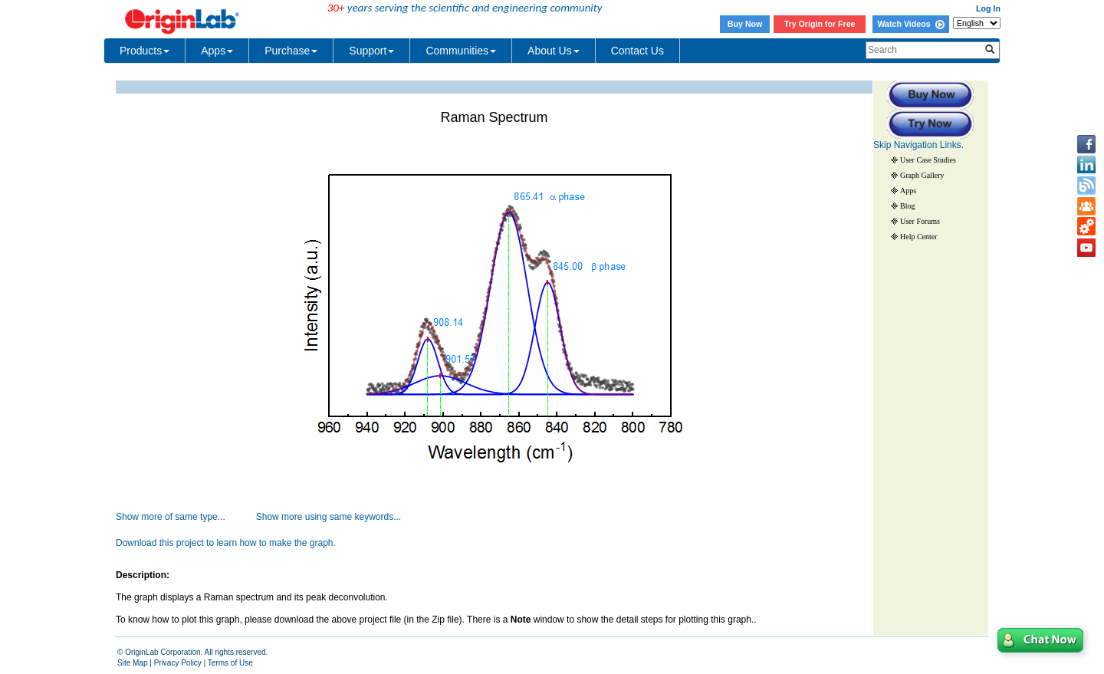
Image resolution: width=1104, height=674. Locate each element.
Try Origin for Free (820, 23)
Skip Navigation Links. (918, 145)
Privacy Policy (178, 663)
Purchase (290, 50)
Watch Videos (910, 23)
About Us (553, 50)
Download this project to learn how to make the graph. (226, 543)
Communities (461, 50)
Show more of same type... (170, 516)
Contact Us (637, 50)
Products (144, 50)
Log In (988, 8)
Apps (217, 50)
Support (371, 50)
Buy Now (745, 23)
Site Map (132, 663)
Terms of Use (230, 663)
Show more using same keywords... (328, 516)
